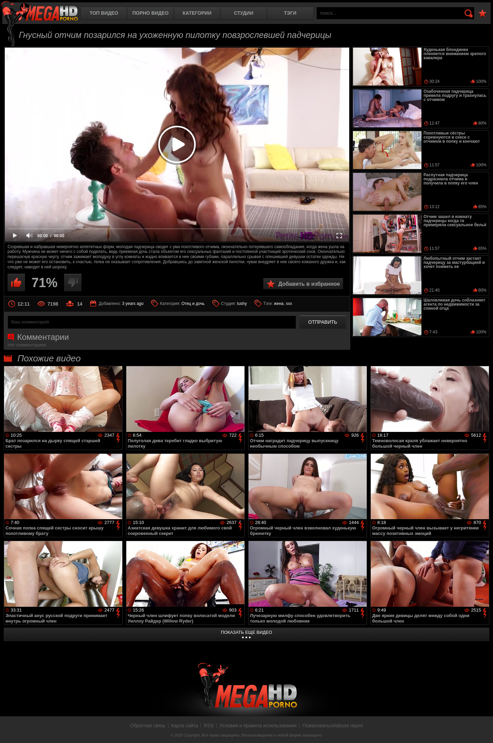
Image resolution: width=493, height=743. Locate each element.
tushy (242, 303)
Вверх (482, 730)
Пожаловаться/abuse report (332, 725)
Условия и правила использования (257, 725)
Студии (243, 13)
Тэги (290, 13)
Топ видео (104, 13)
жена (278, 303)
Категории (197, 13)
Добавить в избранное (309, 284)
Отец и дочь (193, 303)
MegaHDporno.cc (39, 12)
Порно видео (150, 13)
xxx (289, 303)
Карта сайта (184, 725)
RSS (209, 725)
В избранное (482, 13)
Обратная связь (147, 725)
